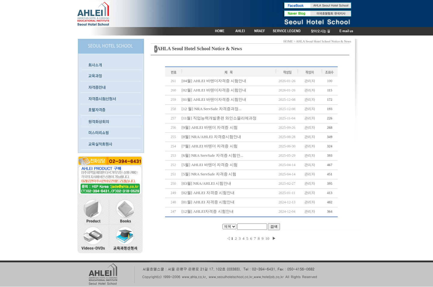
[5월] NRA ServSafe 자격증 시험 (209, 174)
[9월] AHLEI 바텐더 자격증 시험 (210, 127)
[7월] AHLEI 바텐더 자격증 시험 (210, 146)
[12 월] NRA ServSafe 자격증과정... (211, 108)
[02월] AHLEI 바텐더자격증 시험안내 (214, 90)
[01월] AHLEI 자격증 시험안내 (208, 202)
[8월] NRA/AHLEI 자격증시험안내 (211, 136)
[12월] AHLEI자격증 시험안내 (208, 211)
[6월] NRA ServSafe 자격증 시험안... (212, 155)
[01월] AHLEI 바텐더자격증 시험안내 (214, 99)
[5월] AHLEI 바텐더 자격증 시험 (210, 164)
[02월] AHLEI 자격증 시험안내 (208, 192)
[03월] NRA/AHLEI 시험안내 (207, 183)
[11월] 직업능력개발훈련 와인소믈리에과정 (219, 118)
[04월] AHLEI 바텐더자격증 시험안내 (214, 81)
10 (267, 238)
